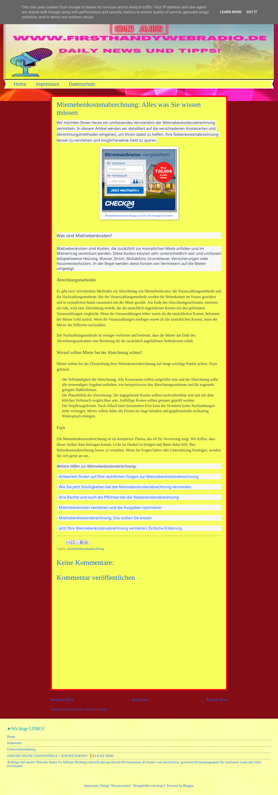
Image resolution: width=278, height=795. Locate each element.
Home (20, 84)
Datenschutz (82, 84)
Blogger (188, 785)
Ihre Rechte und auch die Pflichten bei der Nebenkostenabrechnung (119, 497)
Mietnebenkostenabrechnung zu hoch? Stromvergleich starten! (139, 215)
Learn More (231, 12)
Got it (251, 12)
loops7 (161, 785)
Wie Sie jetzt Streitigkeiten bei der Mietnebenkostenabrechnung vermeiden (125, 486)
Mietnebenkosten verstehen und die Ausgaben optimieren (110, 507)
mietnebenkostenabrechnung (85, 549)
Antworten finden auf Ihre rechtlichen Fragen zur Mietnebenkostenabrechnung (128, 476)
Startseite (139, 699)
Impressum (47, 84)
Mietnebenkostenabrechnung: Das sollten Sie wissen (105, 517)
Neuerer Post (62, 699)
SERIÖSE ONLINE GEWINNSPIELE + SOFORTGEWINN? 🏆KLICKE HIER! (60, 756)
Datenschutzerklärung (21, 749)
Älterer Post (216, 699)
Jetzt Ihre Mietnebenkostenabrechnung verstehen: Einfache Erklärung (120, 528)
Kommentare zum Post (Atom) (87, 709)
